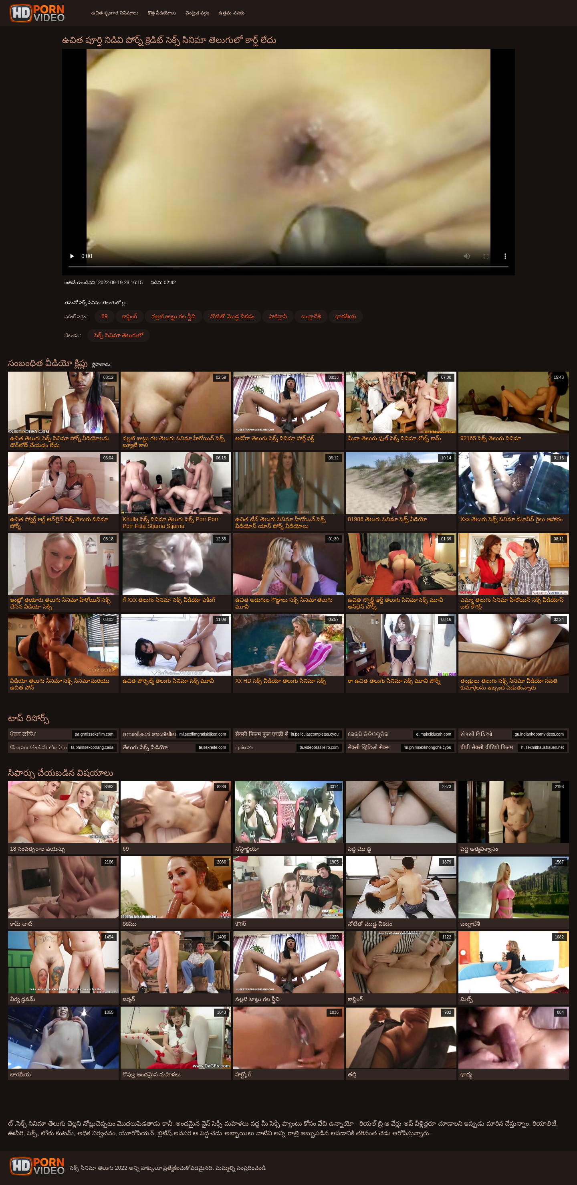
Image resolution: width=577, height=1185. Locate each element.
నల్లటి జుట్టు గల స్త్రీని (173, 316)
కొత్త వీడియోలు (162, 13)
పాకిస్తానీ (278, 316)
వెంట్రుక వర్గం (197, 13)
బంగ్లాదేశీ (311, 316)
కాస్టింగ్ (129, 316)
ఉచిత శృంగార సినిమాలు (114, 13)
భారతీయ (345, 316)
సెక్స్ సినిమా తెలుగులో (118, 335)
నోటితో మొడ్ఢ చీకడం (232, 316)
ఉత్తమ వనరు (231, 13)
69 (104, 316)
